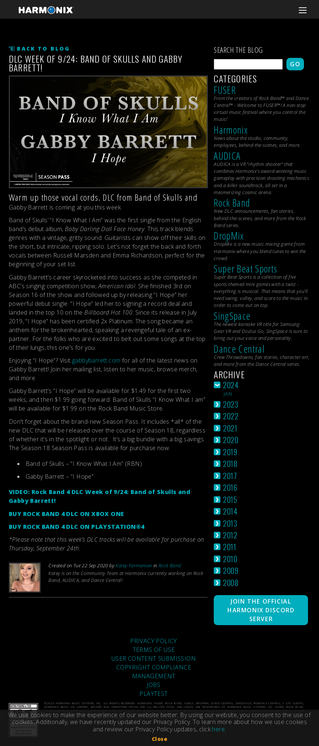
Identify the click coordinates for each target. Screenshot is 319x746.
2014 (230, 511)
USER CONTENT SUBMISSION (153, 658)
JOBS (154, 685)
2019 (230, 451)
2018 (230, 463)
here (218, 729)
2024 (230, 384)
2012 (230, 535)
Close (159, 738)
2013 (230, 523)
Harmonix (231, 130)
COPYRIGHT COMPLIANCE (153, 667)
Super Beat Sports (245, 268)
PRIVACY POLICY (153, 641)
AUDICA (227, 156)
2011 (229, 546)
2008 (230, 582)
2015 (230, 499)
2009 (230, 570)
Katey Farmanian (133, 565)
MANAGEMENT (154, 676)
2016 (230, 487)
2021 (230, 428)
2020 (230, 439)
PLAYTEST (153, 694)
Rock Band (169, 565)
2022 (230, 416)
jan (228, 393)
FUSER (225, 90)
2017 (230, 475)
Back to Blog (43, 48)
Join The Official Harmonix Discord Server (261, 610)
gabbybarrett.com (96, 360)
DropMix (229, 235)
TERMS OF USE (154, 650)
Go (295, 64)
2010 (230, 558)
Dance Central (239, 349)
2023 (230, 404)
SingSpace (232, 316)
